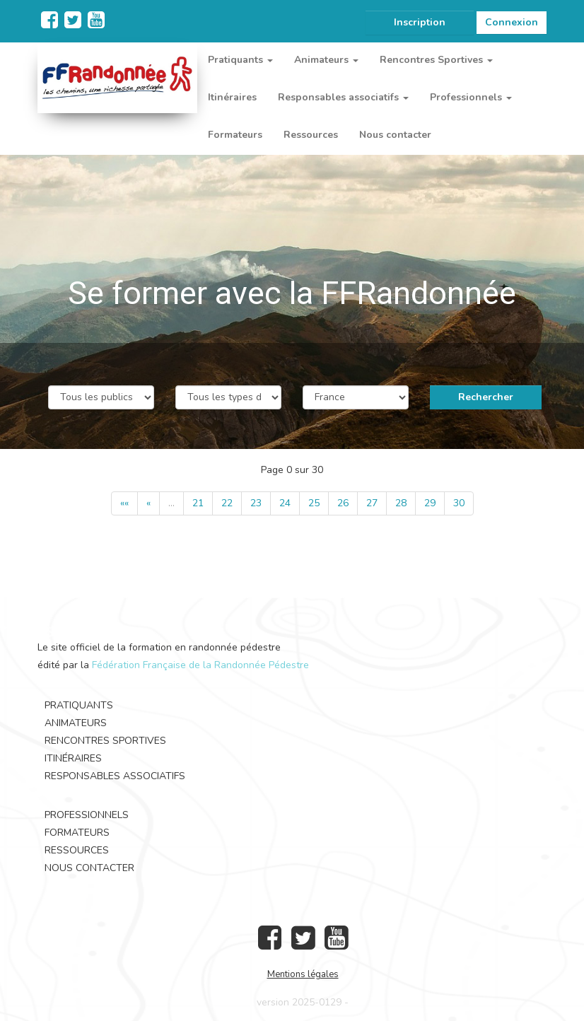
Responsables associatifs (115, 776)
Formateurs (235, 134)
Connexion (511, 22)
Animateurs (76, 723)
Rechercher (485, 397)
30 (459, 503)
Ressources (311, 134)
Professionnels (87, 815)
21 (198, 503)
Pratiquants (79, 705)
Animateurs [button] (326, 59)
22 (227, 503)
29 (430, 503)
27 (372, 503)
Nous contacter (395, 134)
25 (314, 503)
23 (256, 503)
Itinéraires (232, 97)
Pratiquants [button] (240, 59)
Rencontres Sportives (105, 740)
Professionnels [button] (471, 97)
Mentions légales (303, 974)
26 (343, 503)
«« (124, 503)
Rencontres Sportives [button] (436, 59)
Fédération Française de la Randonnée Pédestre (200, 665)
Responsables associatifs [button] (343, 97)
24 (285, 503)
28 (401, 503)
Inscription (419, 22)
